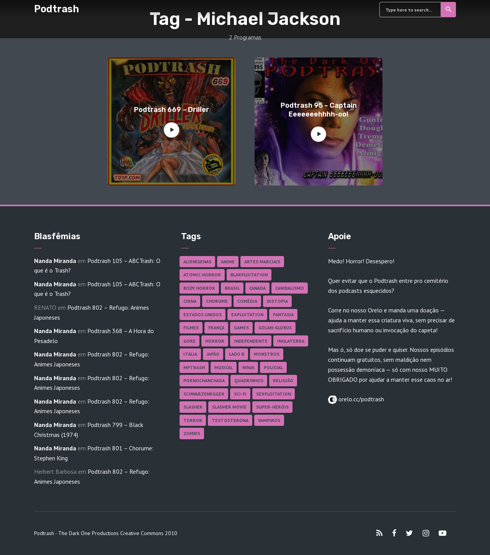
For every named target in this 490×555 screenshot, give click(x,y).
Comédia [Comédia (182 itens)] (247, 301)
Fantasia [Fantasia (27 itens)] (283, 314)
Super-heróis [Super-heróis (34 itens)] (272, 407)
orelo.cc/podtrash (360, 399)
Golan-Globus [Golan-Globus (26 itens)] (275, 327)
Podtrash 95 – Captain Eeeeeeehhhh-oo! (319, 109)
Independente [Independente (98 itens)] (251, 341)
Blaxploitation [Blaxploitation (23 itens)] (249, 275)
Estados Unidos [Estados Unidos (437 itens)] (202, 314)
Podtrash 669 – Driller (171, 109)
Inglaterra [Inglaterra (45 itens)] (290, 341)
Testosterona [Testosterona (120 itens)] (230, 420)
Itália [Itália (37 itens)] (190, 354)
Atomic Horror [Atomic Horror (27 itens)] (202, 275)
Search (449, 9)
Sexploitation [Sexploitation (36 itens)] (273, 394)
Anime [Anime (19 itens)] (228, 261)
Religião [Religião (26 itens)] (283, 380)
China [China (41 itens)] (189, 301)
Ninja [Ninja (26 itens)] (248, 367)
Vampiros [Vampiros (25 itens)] (269, 420)
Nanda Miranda (55, 260)
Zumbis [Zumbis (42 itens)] (191, 433)
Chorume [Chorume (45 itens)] (217, 301)
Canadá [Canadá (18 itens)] (257, 288)
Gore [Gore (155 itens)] (189, 341)
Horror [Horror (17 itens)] (214, 341)
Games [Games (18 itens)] (241, 327)
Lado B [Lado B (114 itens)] (236, 354)
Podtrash (56, 9)
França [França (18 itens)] (216, 327)
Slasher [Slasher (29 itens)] (193, 407)
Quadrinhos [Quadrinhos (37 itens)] (248, 380)
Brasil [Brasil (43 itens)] (232, 288)
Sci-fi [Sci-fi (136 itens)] (240, 394)
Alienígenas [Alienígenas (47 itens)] (197, 261)
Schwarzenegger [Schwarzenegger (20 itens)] (203, 394)
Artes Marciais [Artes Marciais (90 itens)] (262, 261)
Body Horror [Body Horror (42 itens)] (199, 288)
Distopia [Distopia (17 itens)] (277, 301)
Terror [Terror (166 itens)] (192, 420)
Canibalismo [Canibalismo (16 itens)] (289, 288)
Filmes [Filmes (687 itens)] (191, 327)
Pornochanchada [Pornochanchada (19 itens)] (204, 380)
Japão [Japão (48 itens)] (213, 354)
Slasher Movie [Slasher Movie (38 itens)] (229, 407)
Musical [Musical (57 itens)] (223, 367)
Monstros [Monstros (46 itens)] (266, 354)
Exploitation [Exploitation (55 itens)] (247, 314)
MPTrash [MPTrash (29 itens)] (194, 367)
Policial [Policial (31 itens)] (273, 367)
